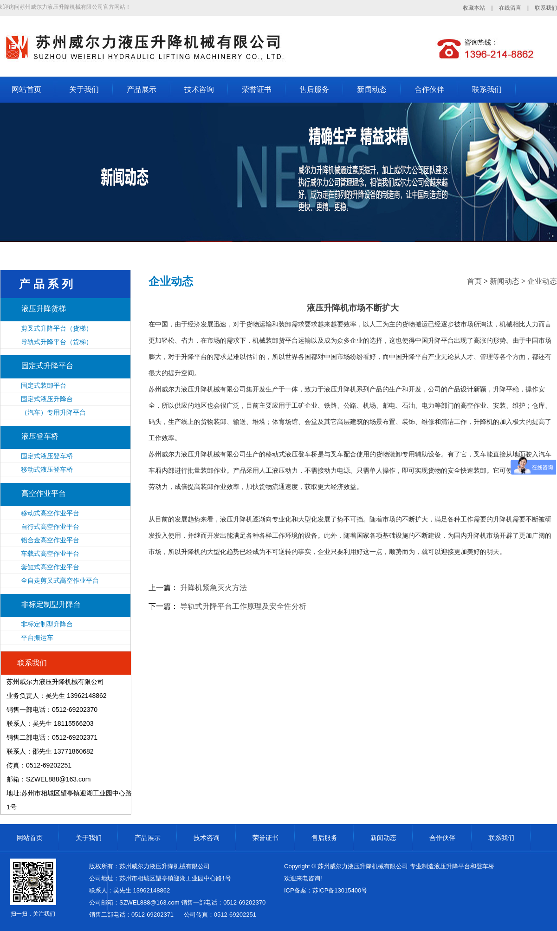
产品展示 (141, 89)
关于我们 (84, 89)
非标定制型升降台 (51, 604)
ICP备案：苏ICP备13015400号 (325, 890)
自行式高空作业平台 (50, 526)
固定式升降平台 (47, 366)
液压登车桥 (39, 436)
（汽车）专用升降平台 (53, 412)
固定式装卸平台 (43, 385)
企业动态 (542, 281)
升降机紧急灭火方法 (213, 588)
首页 (474, 281)
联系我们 (546, 8)
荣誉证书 (257, 89)
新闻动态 (372, 89)
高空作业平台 (43, 493)
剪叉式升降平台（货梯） (56, 328)
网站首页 (26, 89)
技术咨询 (199, 89)
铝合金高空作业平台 (50, 540)
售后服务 (314, 89)
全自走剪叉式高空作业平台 (60, 580)
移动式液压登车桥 (47, 469)
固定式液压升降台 (47, 399)
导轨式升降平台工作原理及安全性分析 (243, 606)
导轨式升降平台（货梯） (56, 341)
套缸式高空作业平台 (50, 567)
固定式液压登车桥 (47, 456)
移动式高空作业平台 (50, 513)
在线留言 (510, 8)
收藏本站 (474, 8)
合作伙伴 (429, 89)
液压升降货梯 (43, 309)
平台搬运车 (37, 637)
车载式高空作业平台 (50, 553)
